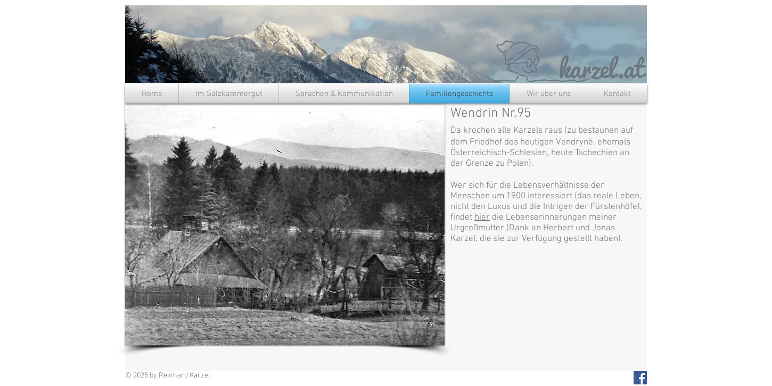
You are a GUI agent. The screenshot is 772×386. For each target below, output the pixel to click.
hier (482, 217)
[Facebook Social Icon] (640, 377)
